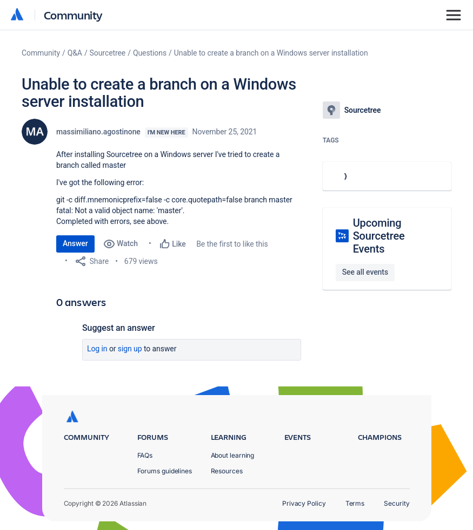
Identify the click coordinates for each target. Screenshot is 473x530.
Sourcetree (108, 53)
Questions (149, 53)
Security (396, 503)
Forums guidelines (164, 471)
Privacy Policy (304, 503)
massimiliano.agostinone (98, 131)
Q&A (75, 53)
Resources (227, 471)
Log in (97, 348)
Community (73, 15)
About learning (233, 455)
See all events (365, 272)
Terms (355, 503)
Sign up (130, 348)
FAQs (145, 455)
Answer (75, 243)
